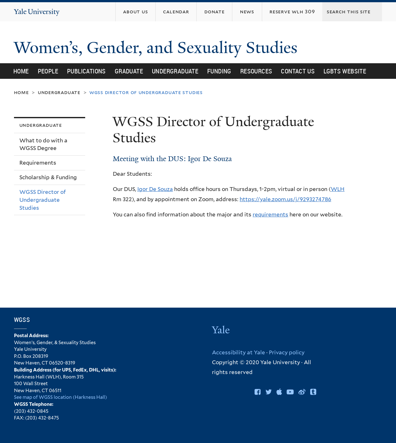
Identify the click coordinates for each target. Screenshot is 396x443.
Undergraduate (175, 71)
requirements (270, 214)
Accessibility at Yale (238, 352)
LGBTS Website (345, 71)
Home (21, 71)
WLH (338, 189)
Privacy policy (286, 352)
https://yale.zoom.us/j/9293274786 (285, 199)
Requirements (37, 163)
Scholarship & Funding (48, 177)
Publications (86, 71)
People (48, 71)
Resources (256, 71)
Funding (219, 71)
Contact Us (298, 71)
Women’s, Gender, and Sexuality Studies (158, 47)
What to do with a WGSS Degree (43, 144)
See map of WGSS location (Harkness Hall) (60, 397)
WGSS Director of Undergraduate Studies (42, 200)
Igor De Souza (155, 189)
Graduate (129, 71)
